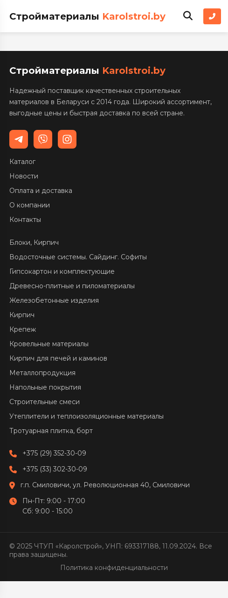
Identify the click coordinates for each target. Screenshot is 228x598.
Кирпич (22, 315)
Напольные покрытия (45, 387)
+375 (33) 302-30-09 (54, 469)
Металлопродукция (42, 373)
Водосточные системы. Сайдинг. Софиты (78, 257)
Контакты (25, 219)
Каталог (22, 161)
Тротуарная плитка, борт (51, 431)
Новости (23, 176)
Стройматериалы (87, 16)
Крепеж (22, 329)
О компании (29, 205)
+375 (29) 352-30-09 (54, 453)
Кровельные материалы (49, 344)
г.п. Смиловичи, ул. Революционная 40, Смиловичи (105, 485)
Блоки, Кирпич (34, 242)
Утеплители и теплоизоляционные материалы (86, 416)
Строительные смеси (44, 402)
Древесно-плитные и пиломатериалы (72, 286)
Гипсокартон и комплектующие (62, 271)
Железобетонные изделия (54, 300)
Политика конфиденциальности (114, 567)
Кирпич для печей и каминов (58, 358)
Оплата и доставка (40, 190)
